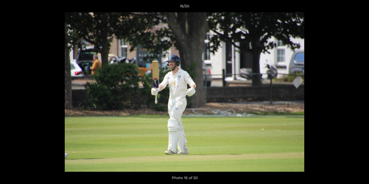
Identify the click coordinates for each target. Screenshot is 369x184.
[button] (360, 7)
